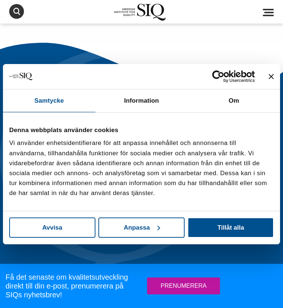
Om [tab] (233, 100)
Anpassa (142, 227)
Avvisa (52, 227)
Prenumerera (183, 286)
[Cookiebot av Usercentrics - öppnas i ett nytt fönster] (223, 76)
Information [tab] (141, 100)
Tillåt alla (230, 227)
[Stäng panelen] (271, 76)
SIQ (141, 12)
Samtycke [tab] (49, 100)
